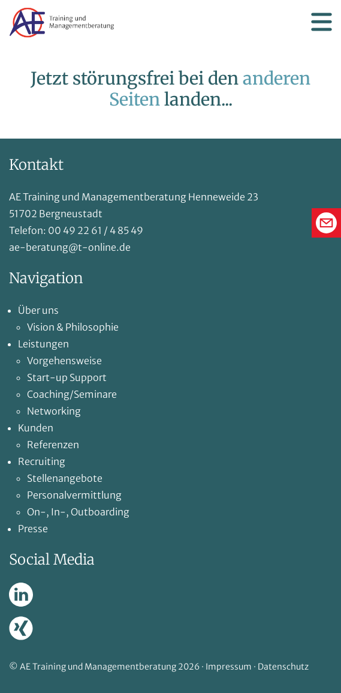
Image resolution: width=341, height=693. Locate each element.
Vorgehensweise (64, 361)
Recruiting (41, 461)
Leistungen (43, 344)
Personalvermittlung (74, 495)
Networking (54, 411)
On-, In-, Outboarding (78, 512)
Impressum (229, 666)
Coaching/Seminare (72, 394)
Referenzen (53, 445)
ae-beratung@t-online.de (70, 247)
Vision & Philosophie (73, 327)
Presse (33, 529)
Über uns (38, 310)
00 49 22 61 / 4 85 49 (95, 230)
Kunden (35, 428)
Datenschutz (283, 666)
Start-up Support (67, 377)
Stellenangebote (64, 478)
